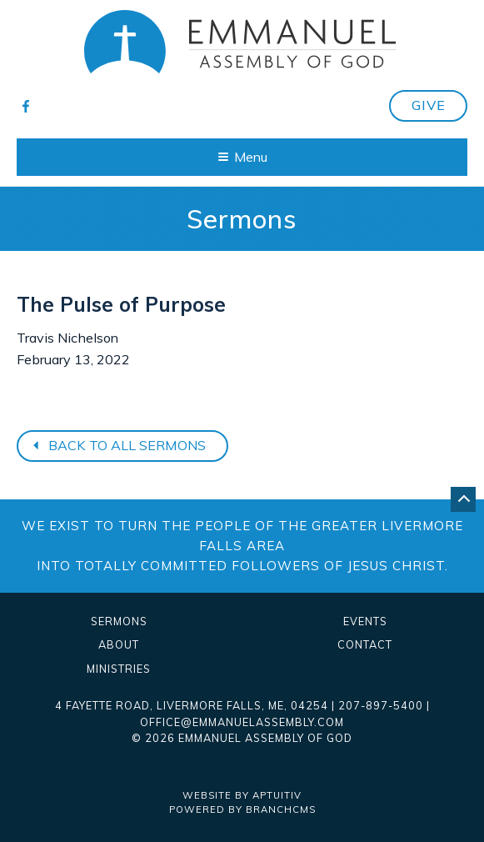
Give (429, 105)
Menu (242, 156)
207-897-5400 (380, 705)
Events (365, 621)
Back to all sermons (117, 445)
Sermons (119, 621)
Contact (364, 644)
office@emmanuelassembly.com (242, 722)
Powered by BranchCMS (242, 809)
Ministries (119, 669)
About (118, 644)
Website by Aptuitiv (242, 795)
